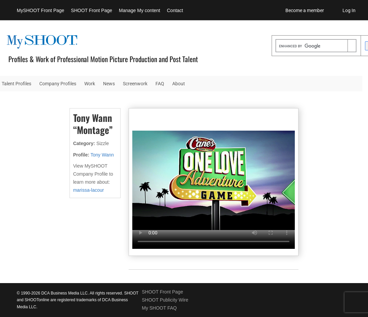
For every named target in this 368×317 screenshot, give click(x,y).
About (178, 83)
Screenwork (135, 83)
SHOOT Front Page (91, 10)
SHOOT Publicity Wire (165, 300)
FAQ (159, 83)
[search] (311, 46)
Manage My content (139, 10)
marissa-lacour (88, 190)
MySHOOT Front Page (40, 10)
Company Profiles (57, 83)
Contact (175, 10)
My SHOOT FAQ (159, 308)
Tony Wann (102, 154)
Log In (349, 10)
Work (89, 83)
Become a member (304, 10)
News (109, 83)
